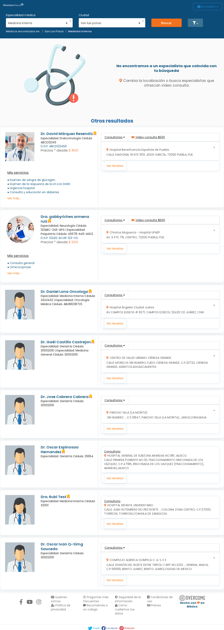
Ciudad (84, 15)
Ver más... (14, 198)
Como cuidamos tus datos (125, 609)
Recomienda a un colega (95, 607)
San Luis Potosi (54, 31)
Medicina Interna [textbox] (38, 23)
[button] (195, 23)
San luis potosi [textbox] (110, 23)
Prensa (154, 605)
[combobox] (38, 22)
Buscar (166, 23)
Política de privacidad (60, 607)
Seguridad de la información (128, 599)
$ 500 (73, 242)
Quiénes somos (59, 599)
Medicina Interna (80, 31)
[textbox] (159, 151)
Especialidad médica (20, 15)
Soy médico (207, 6)
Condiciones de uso (160, 599)
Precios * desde (54, 150)
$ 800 (73, 150)
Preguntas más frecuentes (95, 599)
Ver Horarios (114, 166)
